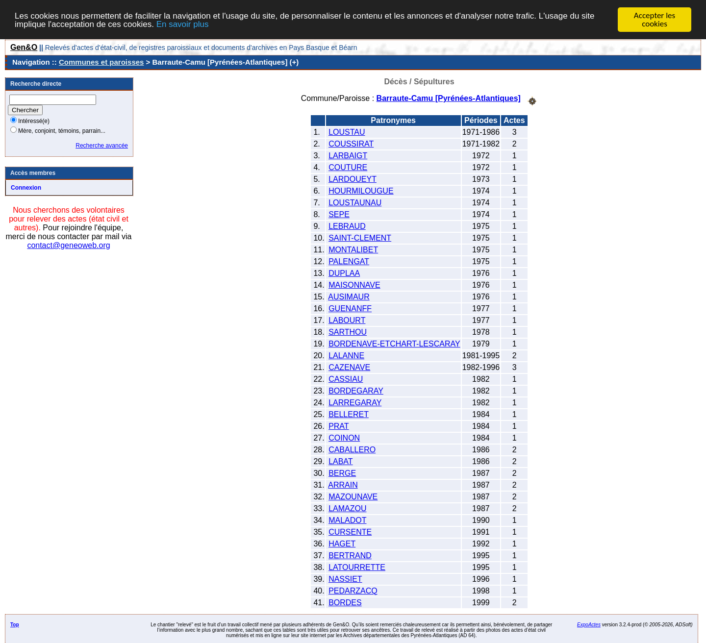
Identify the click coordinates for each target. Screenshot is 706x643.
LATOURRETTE (356, 567)
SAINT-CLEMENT (359, 237)
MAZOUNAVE (353, 496)
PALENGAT (348, 261)
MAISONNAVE (354, 284)
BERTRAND (350, 555)
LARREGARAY (354, 402)
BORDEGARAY (355, 390)
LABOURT (346, 320)
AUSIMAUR (348, 296)
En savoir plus (182, 24)
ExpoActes (589, 624)
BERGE (342, 473)
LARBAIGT (347, 155)
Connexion (26, 187)
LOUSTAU (346, 131)
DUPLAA (344, 273)
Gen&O (23, 47)
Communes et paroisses (101, 62)
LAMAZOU (347, 508)
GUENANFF (350, 308)
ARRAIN (342, 484)
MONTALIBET (353, 249)
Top (14, 624)
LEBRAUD (347, 226)
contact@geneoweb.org (68, 245)
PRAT (338, 425)
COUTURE (347, 167)
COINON (344, 437)
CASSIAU (345, 378)
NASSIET (345, 578)
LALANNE (346, 355)
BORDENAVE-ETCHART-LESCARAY (394, 343)
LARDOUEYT (352, 178)
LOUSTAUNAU (354, 202)
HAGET (341, 543)
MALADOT (347, 520)
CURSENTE (350, 531)
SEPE (339, 214)
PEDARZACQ (353, 590)
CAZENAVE (349, 367)
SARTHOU (347, 331)
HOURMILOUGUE (360, 190)
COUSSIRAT (351, 143)
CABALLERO (352, 449)
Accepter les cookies (654, 19)
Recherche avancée (102, 145)
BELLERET (348, 414)
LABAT (340, 461)
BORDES (345, 602)
